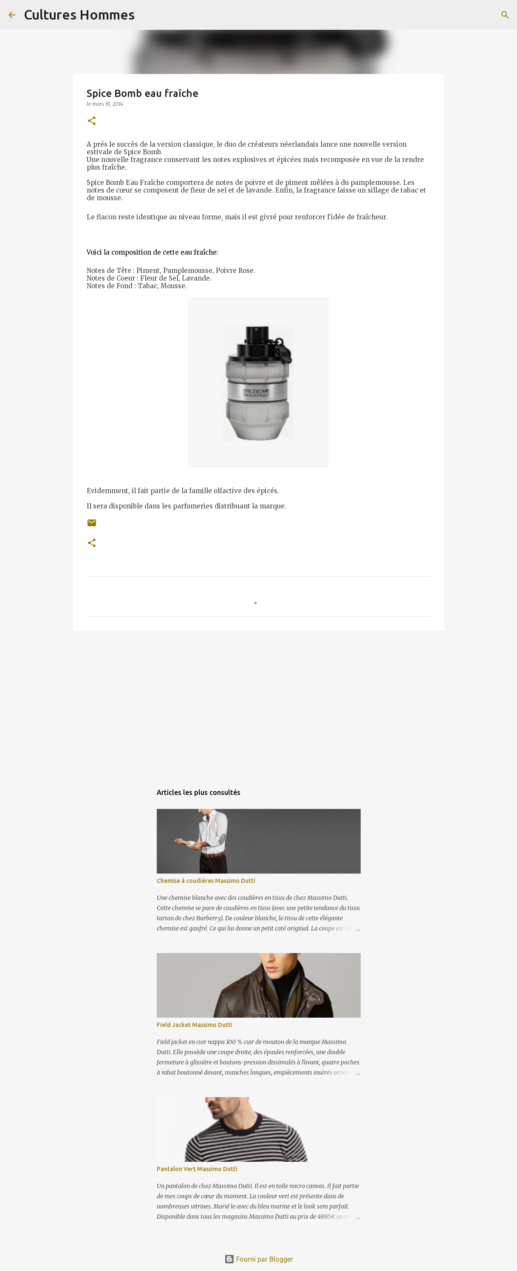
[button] (92, 121)
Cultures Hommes (79, 14)
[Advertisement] (259, 702)
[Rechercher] (146, 15)
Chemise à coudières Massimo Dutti (206, 880)
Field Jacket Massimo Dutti (194, 1024)
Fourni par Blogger (258, 1259)
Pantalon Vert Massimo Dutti (197, 1169)
